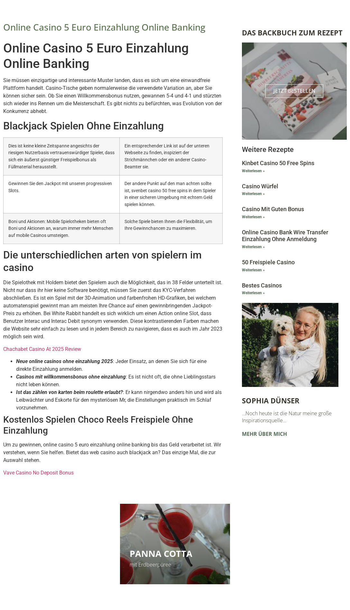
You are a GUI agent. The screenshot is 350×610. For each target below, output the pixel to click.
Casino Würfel (260, 186)
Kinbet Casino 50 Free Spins (278, 163)
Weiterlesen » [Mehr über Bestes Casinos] (253, 293)
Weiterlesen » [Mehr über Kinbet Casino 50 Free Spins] (253, 171)
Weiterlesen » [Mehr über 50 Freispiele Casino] (253, 270)
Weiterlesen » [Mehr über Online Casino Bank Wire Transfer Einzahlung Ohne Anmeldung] (253, 247)
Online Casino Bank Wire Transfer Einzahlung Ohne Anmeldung (285, 236)
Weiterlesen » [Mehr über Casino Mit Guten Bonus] (253, 217)
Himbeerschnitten (54, 553)
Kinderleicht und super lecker (44, 564)
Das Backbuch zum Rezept (292, 32)
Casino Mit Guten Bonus (273, 209)
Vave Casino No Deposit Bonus (38, 473)
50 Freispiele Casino (268, 262)
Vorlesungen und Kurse (292, 546)
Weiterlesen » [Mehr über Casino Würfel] (253, 194)
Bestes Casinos (262, 285)
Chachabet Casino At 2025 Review (42, 349)
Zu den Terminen (269, 564)
